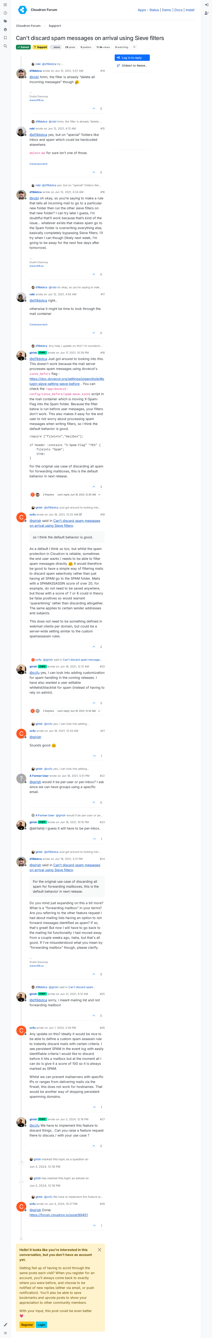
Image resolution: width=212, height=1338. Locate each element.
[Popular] (5, 29)
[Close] (100, 1250)
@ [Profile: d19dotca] (49, 64)
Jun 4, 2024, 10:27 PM (63, 1203)
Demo (166, 10)
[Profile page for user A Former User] (21, 779)
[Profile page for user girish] (21, 355)
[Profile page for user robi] (21, 131)
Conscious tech (39, 163)
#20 (102, 666)
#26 (102, 1027)
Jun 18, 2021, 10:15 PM (74, 822)
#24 (102, 858)
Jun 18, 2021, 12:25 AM (63, 514)
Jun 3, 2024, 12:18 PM (74, 1119)
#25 (102, 994)
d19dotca (36, 70)
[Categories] (5, 5)
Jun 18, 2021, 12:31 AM (74, 666)
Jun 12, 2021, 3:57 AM (69, 70)
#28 (102, 1203)
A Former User (39, 775)
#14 (102, 70)
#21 (102, 730)
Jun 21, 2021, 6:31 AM (74, 994)
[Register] (206, 13)
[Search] (5, 46)
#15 (102, 128)
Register (27, 1324)
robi (38, 64)
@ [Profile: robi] (34, 77)
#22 (102, 775)
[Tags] (5, 21)
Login (41, 1324)
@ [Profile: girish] (35, 521)
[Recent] (5, 13)
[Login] (206, 5)
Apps (142, 10)
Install (190, 10)
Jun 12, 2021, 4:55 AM (62, 294)
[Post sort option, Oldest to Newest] (132, 65)
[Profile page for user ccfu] (21, 517)
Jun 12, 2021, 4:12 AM (62, 128)
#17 (103, 294)
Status (154, 10)
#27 (102, 1119)
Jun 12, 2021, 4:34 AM (69, 192)
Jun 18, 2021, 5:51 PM (75, 775)
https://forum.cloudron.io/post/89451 (59, 1215)
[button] (5, 1325)
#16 (102, 192)
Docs (178, 10)
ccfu (33, 514)
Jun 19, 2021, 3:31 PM (69, 858)
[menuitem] (206, 5)
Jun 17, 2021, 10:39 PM (74, 352)
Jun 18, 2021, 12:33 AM (63, 730)
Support (40, 47)
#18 (102, 352)
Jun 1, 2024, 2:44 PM (62, 1027)
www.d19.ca (37, 100)
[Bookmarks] (5, 38)
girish (33, 352)
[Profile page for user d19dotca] (21, 74)
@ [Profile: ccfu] (34, 673)
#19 (102, 514)
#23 (102, 822)
